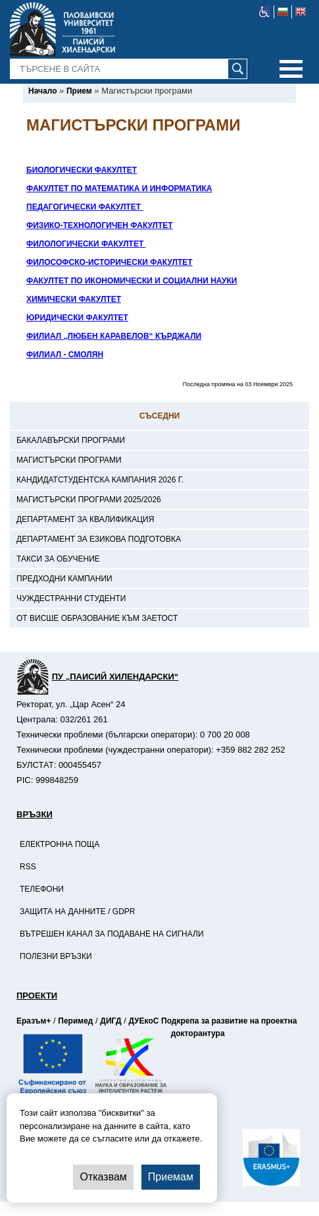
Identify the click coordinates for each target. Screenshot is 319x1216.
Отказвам (103, 1176)
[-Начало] (42, 91)
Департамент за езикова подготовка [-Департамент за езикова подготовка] (98, 539)
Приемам (170, 1176)
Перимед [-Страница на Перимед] (75, 1021)
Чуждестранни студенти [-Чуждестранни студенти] (71, 598)
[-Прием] (79, 91)
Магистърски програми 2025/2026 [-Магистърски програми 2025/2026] (88, 499)
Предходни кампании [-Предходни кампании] (64, 578)
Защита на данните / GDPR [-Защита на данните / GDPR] (77, 911)
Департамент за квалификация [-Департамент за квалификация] (85, 519)
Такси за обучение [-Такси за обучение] (58, 559)
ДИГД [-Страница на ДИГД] (110, 1021)
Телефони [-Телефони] (42, 889)
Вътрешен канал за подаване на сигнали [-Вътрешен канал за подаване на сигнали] (112, 934)
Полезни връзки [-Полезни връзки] (56, 956)
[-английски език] (300, 11)
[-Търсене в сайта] (129, 69)
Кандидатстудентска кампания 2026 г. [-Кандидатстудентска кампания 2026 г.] (100, 479)
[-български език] (283, 11)
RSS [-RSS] (28, 866)
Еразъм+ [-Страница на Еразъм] (33, 1021)
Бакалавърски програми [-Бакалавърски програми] (70, 440)
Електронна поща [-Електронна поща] (59, 844)
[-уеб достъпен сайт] (264, 11)
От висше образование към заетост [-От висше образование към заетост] (97, 618)
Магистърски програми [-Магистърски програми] (69, 460)
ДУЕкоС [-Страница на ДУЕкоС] (143, 1021)
